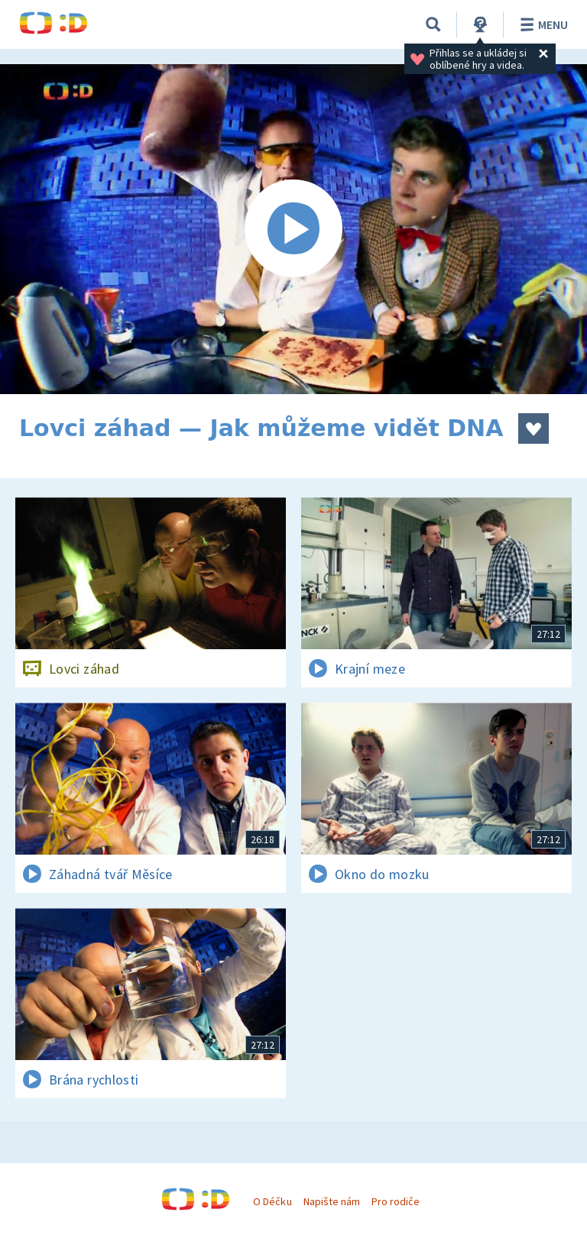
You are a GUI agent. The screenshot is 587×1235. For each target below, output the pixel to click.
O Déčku (272, 1201)
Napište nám (331, 1201)
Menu (541, 24)
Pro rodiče (395, 1201)
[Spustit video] (293, 229)
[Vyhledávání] (433, 24)
